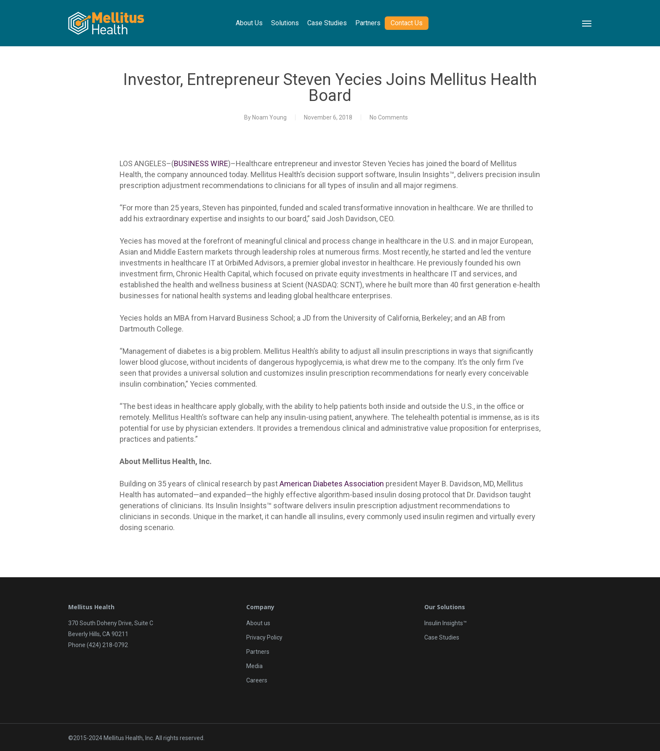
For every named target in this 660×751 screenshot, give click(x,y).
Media (254, 666)
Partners (257, 651)
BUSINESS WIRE (201, 163)
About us (258, 623)
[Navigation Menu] (587, 23)
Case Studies (441, 637)
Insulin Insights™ (445, 623)
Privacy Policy (264, 637)
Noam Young (269, 117)
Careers (256, 680)
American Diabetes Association (331, 483)
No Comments (389, 117)
